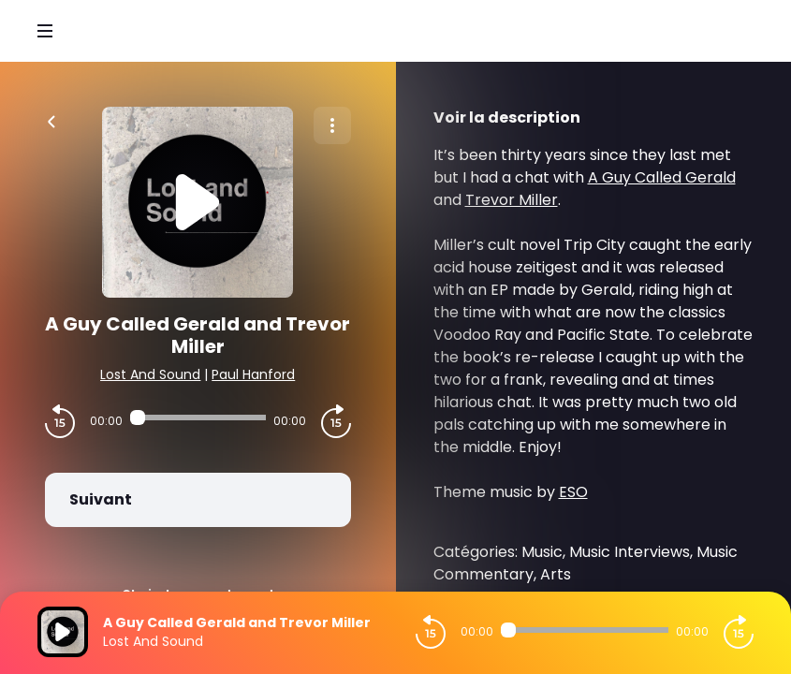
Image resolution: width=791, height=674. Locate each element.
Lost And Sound (150, 374)
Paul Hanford (253, 374)
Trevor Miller (511, 200)
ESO (573, 492)
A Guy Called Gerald (662, 177)
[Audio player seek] (198, 417)
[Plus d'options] (332, 125)
